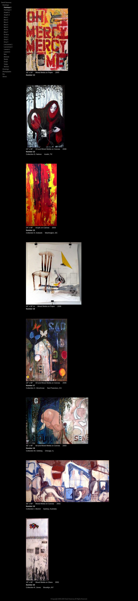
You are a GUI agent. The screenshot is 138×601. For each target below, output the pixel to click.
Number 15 (30, 230)
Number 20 (30, 585)
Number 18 (30, 448)
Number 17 (30, 385)
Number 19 (30, 506)
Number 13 (30, 152)
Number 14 (30, 75)
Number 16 (30, 309)
